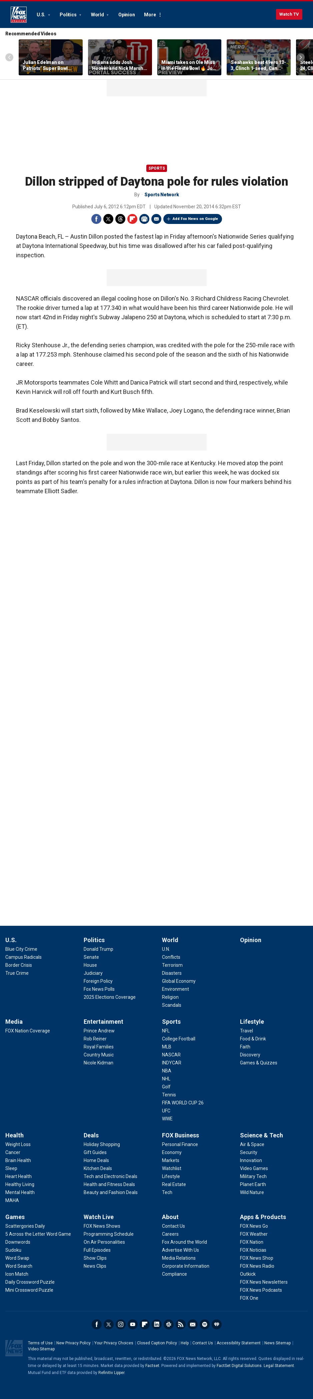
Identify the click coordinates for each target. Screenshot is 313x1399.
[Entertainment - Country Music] (99, 1054)
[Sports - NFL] (166, 1030)
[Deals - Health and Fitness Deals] (109, 1184)
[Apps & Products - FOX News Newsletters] (264, 1282)
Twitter (108, 219)
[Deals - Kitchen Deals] (98, 1168)
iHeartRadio (217, 1324)
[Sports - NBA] (166, 1070)
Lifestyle (252, 1021)
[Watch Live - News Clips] (95, 1266)
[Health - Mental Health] (20, 1192)
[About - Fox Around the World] (184, 1242)
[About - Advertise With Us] (180, 1250)
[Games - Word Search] (18, 1266)
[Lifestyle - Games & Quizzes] (258, 1062)
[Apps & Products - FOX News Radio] (257, 1266)
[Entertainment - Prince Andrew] (99, 1030)
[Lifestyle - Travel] (246, 1030)
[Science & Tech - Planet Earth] (253, 1184)
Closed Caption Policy (157, 1343)
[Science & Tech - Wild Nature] (252, 1192)
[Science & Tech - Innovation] (251, 1160)
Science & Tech (261, 1135)
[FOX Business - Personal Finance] (180, 1144)
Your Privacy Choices (113, 1343)
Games (15, 1216)
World (98, 14)
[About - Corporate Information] (185, 1266)
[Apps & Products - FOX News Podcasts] (261, 1290)
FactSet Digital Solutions (239, 1365)
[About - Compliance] (174, 1274)
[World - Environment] (175, 989)
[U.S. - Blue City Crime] (21, 949)
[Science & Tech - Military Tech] (253, 1176)
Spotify (205, 1324)
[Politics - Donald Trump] (98, 949)
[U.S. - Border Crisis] (18, 965)
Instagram (121, 1324)
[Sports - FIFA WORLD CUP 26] (183, 1102)
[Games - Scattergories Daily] (25, 1226)
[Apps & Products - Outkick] (248, 1274)
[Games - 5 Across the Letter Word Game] (38, 1234)
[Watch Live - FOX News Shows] (102, 1226)
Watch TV (289, 14)
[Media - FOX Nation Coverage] (27, 1030)
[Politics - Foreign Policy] (98, 981)
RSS (181, 1324)
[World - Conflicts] (171, 957)
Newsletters (193, 1324)
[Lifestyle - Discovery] (250, 1054)
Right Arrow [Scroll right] (301, 57)
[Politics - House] (90, 965)
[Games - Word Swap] (17, 1258)
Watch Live (99, 1216)
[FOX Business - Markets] (170, 1160)
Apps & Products (263, 1216)
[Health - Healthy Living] (19, 1184)
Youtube (133, 1324)
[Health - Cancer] (12, 1152)
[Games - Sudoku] (13, 1250)
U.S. (41, 14)
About (170, 1216)
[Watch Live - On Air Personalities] (104, 1242)
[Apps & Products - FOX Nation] (251, 1242)
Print (144, 219)
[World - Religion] (170, 997)
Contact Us (202, 1343)
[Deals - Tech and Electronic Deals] (110, 1176)
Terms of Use (40, 1343)
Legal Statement (279, 1365)
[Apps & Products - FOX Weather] (254, 1234)
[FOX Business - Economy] (172, 1152)
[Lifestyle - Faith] (245, 1046)
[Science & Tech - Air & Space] (252, 1144)
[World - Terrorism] (172, 965)
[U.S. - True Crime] (17, 973)
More (150, 14)
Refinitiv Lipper (111, 1372)
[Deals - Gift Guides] (95, 1152)
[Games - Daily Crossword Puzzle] (30, 1282)
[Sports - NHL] (166, 1078)
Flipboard (132, 219)
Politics (68, 14)
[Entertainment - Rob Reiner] (95, 1038)
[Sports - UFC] (166, 1110)
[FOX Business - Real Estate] (174, 1184)
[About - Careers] (170, 1234)
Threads (120, 219)
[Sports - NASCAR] (171, 1054)
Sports (156, 168)
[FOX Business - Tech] (167, 1192)
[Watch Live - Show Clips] (95, 1258)
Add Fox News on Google (195, 219)
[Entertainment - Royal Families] (99, 1046)
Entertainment (103, 1021)
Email (156, 219)
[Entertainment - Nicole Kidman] (98, 1062)
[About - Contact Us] (173, 1226)
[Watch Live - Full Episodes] (97, 1250)
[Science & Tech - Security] (248, 1152)
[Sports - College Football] (178, 1038)
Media (14, 1021)
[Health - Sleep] (11, 1168)
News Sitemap (277, 1343)
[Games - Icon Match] (16, 1274)
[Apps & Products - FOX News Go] (254, 1226)
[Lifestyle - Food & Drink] (253, 1038)
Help (185, 1343)
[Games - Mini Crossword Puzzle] (29, 1290)
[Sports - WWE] (167, 1118)
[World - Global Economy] (179, 981)
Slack (169, 1324)
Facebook (96, 219)
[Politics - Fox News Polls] (99, 989)
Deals (91, 1135)
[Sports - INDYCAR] (171, 1062)
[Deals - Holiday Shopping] (102, 1144)
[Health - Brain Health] (18, 1160)
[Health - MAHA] (12, 1200)
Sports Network (161, 194)
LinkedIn (157, 1324)
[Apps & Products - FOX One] (249, 1298)
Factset (152, 1365)
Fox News (19, 15)
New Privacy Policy (73, 1343)
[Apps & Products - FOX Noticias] (253, 1250)
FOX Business (180, 1135)
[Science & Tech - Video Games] (254, 1168)
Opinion (126, 14)
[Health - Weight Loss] (18, 1144)
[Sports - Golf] (166, 1086)
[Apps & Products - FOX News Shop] (256, 1258)
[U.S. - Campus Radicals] (23, 957)
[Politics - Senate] (91, 957)
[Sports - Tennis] (169, 1094)
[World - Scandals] (171, 1005)
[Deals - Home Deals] (96, 1160)
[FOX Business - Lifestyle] (171, 1176)
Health (14, 1135)
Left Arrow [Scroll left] (9, 57)
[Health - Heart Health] (18, 1176)
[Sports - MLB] (166, 1046)
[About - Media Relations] (179, 1258)
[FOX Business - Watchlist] (171, 1168)
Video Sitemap (41, 1349)
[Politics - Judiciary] (93, 973)
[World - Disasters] (172, 973)
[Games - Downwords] (17, 1242)
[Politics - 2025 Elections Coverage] (110, 997)
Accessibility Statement (239, 1343)
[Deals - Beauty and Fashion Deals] (111, 1192)
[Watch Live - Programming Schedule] (109, 1234)
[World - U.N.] (166, 949)
